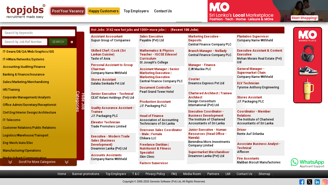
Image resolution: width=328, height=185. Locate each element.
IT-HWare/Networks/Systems (23, 59)
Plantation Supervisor (253, 36)
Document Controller (155, 87)
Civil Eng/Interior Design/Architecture (29, 112)
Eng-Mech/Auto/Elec (18, 143)
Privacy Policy (155, 174)
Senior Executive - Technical (112, 94)
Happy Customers (104, 11)
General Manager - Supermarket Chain (251, 71)
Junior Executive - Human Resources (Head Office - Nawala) (207, 134)
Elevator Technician (105, 122)
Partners (213, 174)
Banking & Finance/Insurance (24, 74)
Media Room (192, 174)
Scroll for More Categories (37, 162)
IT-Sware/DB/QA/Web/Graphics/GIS (28, 51)
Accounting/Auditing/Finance (24, 67)
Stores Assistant (103, 79)
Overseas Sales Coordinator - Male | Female (161, 132)
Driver (241, 130)
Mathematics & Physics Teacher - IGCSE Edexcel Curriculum (158, 54)
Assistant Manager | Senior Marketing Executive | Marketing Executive (159, 73)
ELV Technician (248, 83)
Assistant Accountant (106, 36)
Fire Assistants (248, 158)
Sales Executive (151, 36)
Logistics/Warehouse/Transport (25, 135)
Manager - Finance (202, 65)
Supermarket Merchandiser (208, 152)
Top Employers (136, 11)
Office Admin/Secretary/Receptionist (29, 105)
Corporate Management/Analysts (27, 97)
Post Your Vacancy (68, 11)
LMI (227, 174)
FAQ (174, 174)
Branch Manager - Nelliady (207, 51)
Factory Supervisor (154, 163)
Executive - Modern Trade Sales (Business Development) (110, 140)
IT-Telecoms (11, 120)
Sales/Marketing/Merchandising (26, 82)
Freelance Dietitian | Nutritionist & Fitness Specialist (155, 148)
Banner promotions (85, 174)
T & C (135, 174)
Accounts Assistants (106, 155)
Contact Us (163, 11)
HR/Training (11, 89)
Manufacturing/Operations (22, 150)
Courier (194, 79)
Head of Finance (151, 116)
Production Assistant (155, 102)
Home (62, 174)
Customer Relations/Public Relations (29, 128)
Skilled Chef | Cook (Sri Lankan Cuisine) (108, 53)
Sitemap (264, 174)
